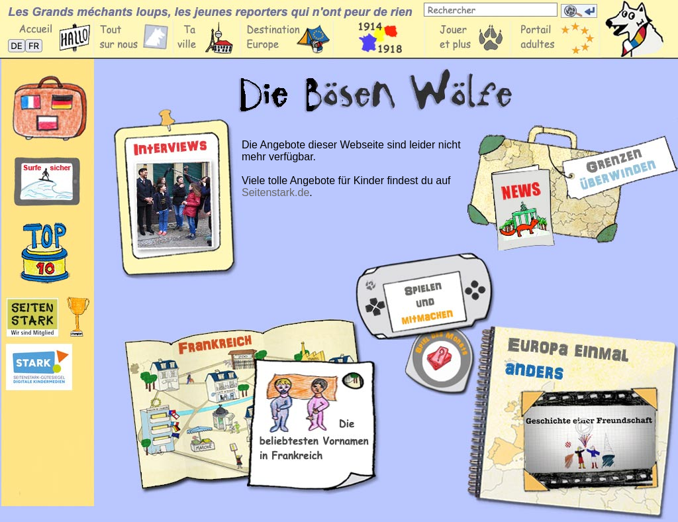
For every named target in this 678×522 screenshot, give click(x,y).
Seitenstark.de (275, 192)
